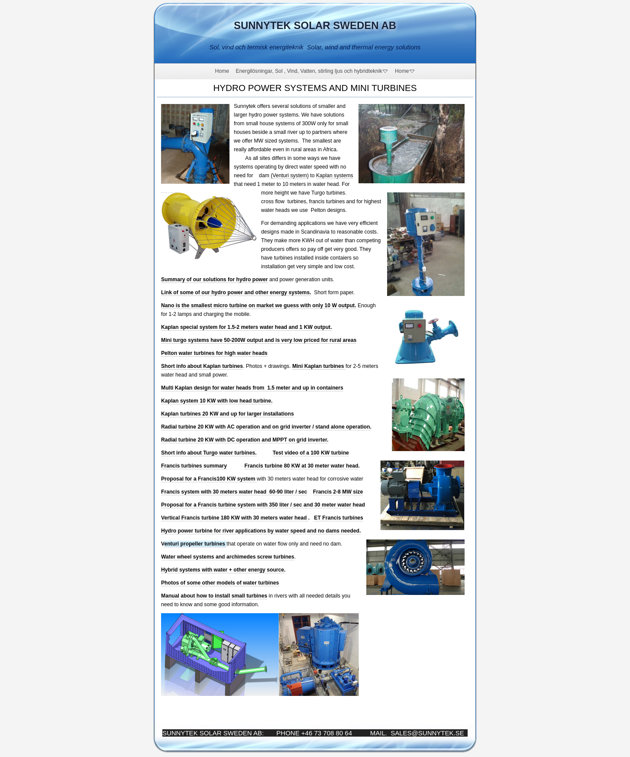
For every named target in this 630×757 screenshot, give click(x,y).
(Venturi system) (289, 175)
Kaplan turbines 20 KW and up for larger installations (227, 414)
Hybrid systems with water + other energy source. (223, 570)
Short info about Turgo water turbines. (209, 453)
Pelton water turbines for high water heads (214, 353)
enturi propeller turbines (195, 544)
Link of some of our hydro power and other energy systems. (236, 292)
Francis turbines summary (194, 466)
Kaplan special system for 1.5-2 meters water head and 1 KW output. (246, 327)
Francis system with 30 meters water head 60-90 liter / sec (234, 492)
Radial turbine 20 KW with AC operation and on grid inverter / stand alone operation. (266, 427)
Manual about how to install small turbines (214, 596)
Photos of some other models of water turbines (220, 583)
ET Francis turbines (338, 518)
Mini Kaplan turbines (319, 366)
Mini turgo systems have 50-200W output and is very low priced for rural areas (258, 340)
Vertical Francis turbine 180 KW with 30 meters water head (234, 518)
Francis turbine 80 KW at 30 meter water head (302, 466)
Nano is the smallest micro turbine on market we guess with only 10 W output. (258, 305)
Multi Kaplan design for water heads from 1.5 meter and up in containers (252, 388)
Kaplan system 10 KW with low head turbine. (216, 401)
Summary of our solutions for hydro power (214, 279)
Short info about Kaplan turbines (202, 366)
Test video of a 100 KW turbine (311, 453)
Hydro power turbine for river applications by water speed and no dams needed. (261, 531)
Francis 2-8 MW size (338, 492)
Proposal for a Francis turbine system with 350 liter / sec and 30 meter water (257, 505)
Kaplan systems (334, 175)
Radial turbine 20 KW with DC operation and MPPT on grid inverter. (244, 440)
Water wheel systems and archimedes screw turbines (227, 557)
